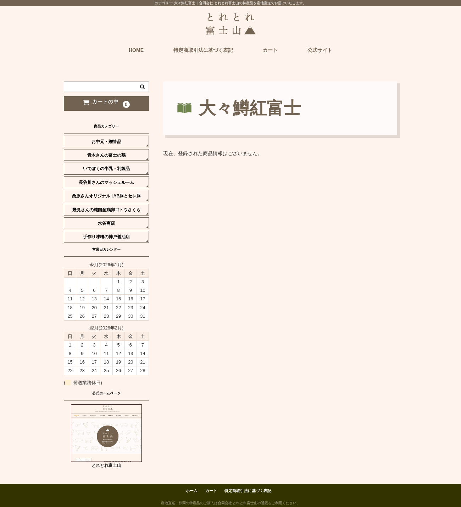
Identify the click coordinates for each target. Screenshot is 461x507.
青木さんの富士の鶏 (106, 155)
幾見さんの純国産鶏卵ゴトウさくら (106, 209)
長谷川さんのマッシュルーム (106, 182)
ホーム (192, 491)
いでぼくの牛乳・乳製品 (106, 168)
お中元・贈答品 (106, 141)
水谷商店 (106, 223)
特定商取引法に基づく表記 (203, 50)
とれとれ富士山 (106, 465)
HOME (136, 50)
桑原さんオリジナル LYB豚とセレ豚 (106, 195)
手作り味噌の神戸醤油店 (106, 236)
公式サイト (319, 50)
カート (270, 50)
